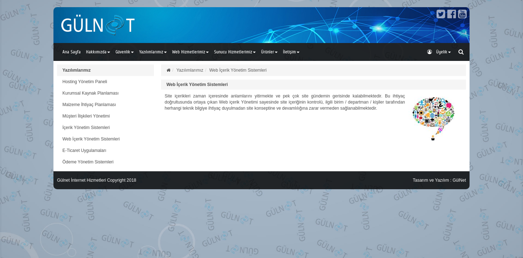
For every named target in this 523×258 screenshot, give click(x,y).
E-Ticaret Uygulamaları (84, 150)
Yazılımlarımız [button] (153, 51)
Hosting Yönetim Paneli (84, 81)
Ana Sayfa (71, 51)
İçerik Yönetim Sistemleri (86, 127)
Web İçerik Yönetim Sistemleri (91, 139)
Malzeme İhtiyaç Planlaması (89, 104)
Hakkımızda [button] (98, 51)
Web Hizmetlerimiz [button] (190, 51)
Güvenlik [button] (125, 51)
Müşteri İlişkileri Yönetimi (86, 116)
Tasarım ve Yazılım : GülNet (439, 180)
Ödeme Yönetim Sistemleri (88, 161)
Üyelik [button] (439, 51)
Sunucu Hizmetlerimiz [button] (235, 51)
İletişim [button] (291, 51)
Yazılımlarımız (76, 70)
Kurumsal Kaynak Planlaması (90, 93)
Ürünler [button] (269, 51)
